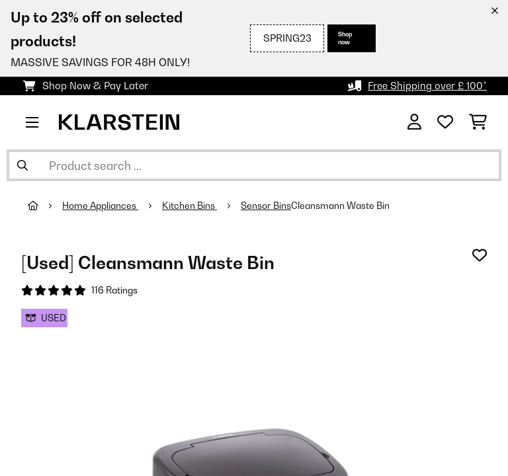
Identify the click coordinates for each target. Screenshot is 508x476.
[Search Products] (254, 165)
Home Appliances (100, 205)
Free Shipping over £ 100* (427, 85)
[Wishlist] (445, 122)
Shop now (345, 38)
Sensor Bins (266, 205)
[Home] (45, 205)
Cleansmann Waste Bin (340, 205)
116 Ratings (114, 290)
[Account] (414, 122)
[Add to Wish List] (479, 255)
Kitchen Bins (189, 205)
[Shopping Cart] (478, 122)
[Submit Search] (22, 165)
